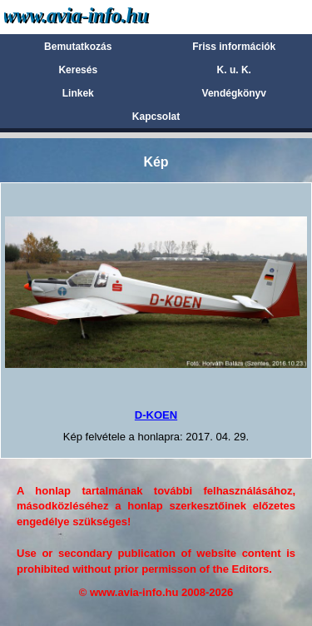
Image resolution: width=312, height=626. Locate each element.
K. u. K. (234, 70)
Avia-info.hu (105, 16)
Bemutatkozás (77, 46)
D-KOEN (156, 415)
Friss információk (233, 46)
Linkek (78, 93)
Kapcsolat (156, 116)
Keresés (77, 70)
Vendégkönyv (234, 93)
